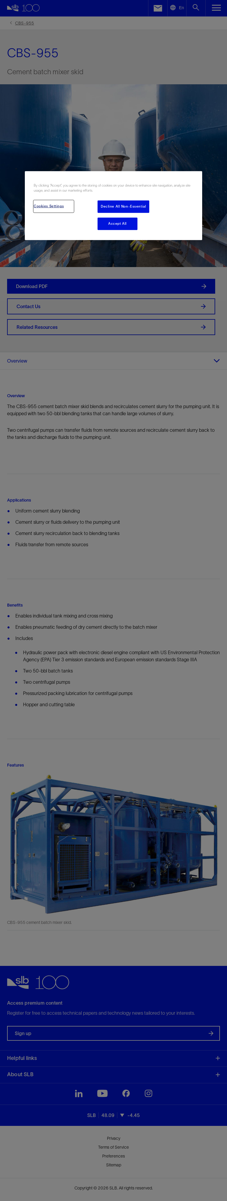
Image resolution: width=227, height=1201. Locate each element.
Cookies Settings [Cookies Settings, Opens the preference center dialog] (49, 206)
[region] (113, 205)
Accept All (117, 223)
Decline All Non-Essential (123, 206)
